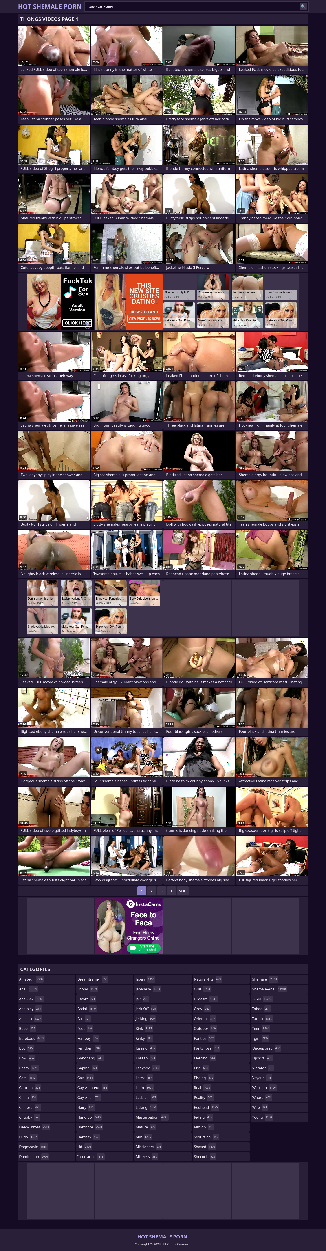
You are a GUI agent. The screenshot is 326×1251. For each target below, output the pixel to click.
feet (85, 1028)
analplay (30, 1008)
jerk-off (146, 1008)
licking (146, 1107)
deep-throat (34, 1127)
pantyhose (207, 1048)
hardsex (88, 1137)
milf (144, 1137)
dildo (28, 1137)
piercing (205, 1058)
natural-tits (208, 979)
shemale (265, 979)
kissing (146, 1048)
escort (86, 999)
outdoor (205, 1028)
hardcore (90, 1127)
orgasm (206, 999)
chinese (30, 1107)
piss (201, 1068)
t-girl (262, 999)
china (28, 1097)
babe (27, 1028)
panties (204, 1038)
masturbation (152, 1117)
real (202, 1087)
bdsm (29, 1068)
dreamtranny (92, 979)
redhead (206, 1107)
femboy (88, 1038)
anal (28, 989)
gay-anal (89, 1097)
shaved (205, 1146)
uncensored (266, 1048)
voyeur (262, 1077)
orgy (202, 1008)
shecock (205, 1156)
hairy (86, 1107)
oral (202, 989)
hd (84, 1146)
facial (87, 1008)
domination (34, 1156)
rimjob (204, 1127)
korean (146, 1058)
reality (204, 1097)
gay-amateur (92, 1087)
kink (144, 1028)
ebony (87, 989)
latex (144, 1077)
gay (85, 1077)
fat (84, 1018)
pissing (204, 1077)
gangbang (90, 1058)
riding (203, 1117)
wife (260, 1107)
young (262, 1117)
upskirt (262, 1058)
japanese (148, 989)
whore (262, 1097)
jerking (146, 1018)
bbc (26, 1048)
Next (183, 891)
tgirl (260, 1038)
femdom (89, 1048)
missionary (149, 1146)
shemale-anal (269, 989)
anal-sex (31, 999)
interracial (91, 1156)
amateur (31, 979)
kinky (144, 1038)
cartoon (30, 1087)
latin (145, 1087)
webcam (264, 1087)
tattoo (262, 1018)
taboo (261, 1008)
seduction (206, 1137)
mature (146, 1127)
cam (28, 1077)
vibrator (263, 1068)
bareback (32, 1038)
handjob (89, 1117)
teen (261, 1028)
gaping (87, 1068)
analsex (30, 1018)
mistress (147, 1156)
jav (142, 999)
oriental (205, 1018)
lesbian (146, 1097)
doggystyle (33, 1146)
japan (145, 979)
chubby (29, 1117)
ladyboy (148, 1068)
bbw (27, 1058)
